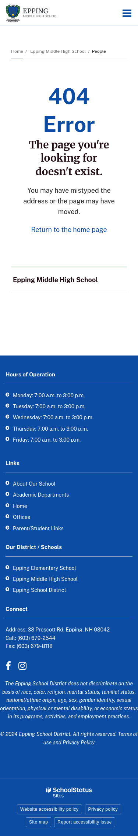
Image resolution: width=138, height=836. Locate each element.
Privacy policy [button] (103, 809)
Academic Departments (41, 495)
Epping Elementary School (44, 568)
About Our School (34, 484)
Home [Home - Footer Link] (20, 506)
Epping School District (39, 590)
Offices (21, 517)
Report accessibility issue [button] (84, 822)
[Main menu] (127, 13)
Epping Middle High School (58, 51)
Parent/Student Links (38, 528)
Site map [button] (38, 822)
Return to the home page (69, 229)
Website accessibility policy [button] (49, 809)
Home (17, 51)
